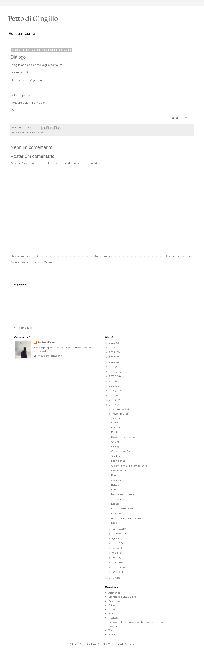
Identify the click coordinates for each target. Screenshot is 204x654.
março (116, 562)
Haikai (112, 613)
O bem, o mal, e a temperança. (129, 465)
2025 (112, 347)
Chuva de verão (120, 451)
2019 (112, 376)
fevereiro (117, 567)
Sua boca (116, 456)
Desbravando (119, 470)
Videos (112, 634)
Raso (114, 522)
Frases (111, 609)
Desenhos (114, 601)
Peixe (114, 475)
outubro (117, 528)
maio (115, 552)
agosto (116, 538)
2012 (112, 577)
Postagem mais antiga (178, 256)
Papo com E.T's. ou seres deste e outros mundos (136, 621)
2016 (112, 390)
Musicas (113, 617)
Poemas (113, 625)
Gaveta (115, 417)
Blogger (129, 644)
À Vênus (116, 479)
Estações (116, 513)
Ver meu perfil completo (48, 355)
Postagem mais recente (25, 256)
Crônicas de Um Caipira (122, 596)
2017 (112, 385)
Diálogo (115, 446)
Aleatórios (31, 132)
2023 (112, 357)
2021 (112, 366)
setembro (118, 533)
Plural (114, 422)
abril (115, 557)
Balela (114, 432)
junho (115, 547)
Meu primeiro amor (122, 494)
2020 (112, 371)
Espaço (115, 503)
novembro (118, 413)
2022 (112, 361)
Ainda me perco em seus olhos (128, 518)
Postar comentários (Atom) (36, 261)
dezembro (118, 408)
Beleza (115, 484)
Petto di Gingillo (33, 18)
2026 (112, 342)
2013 (112, 404)
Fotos (111, 605)
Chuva (115, 441)
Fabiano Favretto (48, 342)
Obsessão (116, 498)
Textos (40, 132)
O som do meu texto (123, 508)
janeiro (116, 571)
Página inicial (102, 256)
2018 (112, 380)
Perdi (114, 489)
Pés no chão (118, 460)
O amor (116, 427)
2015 (112, 395)
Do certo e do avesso (123, 436)
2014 (112, 399)
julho (115, 543)
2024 (112, 352)
